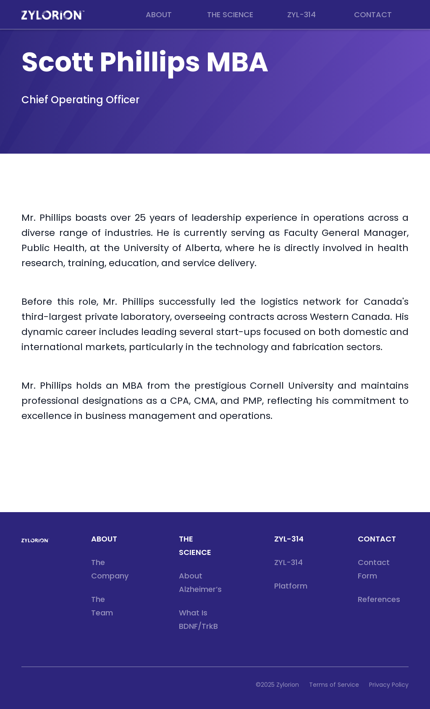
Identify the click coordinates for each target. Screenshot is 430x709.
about (104, 539)
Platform (290, 586)
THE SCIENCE (195, 545)
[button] (158, 14)
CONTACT (377, 539)
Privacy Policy (389, 684)
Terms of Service (334, 684)
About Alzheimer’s (200, 582)
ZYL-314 (289, 539)
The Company (109, 569)
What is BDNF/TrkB (198, 619)
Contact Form (374, 569)
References (379, 599)
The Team (102, 606)
